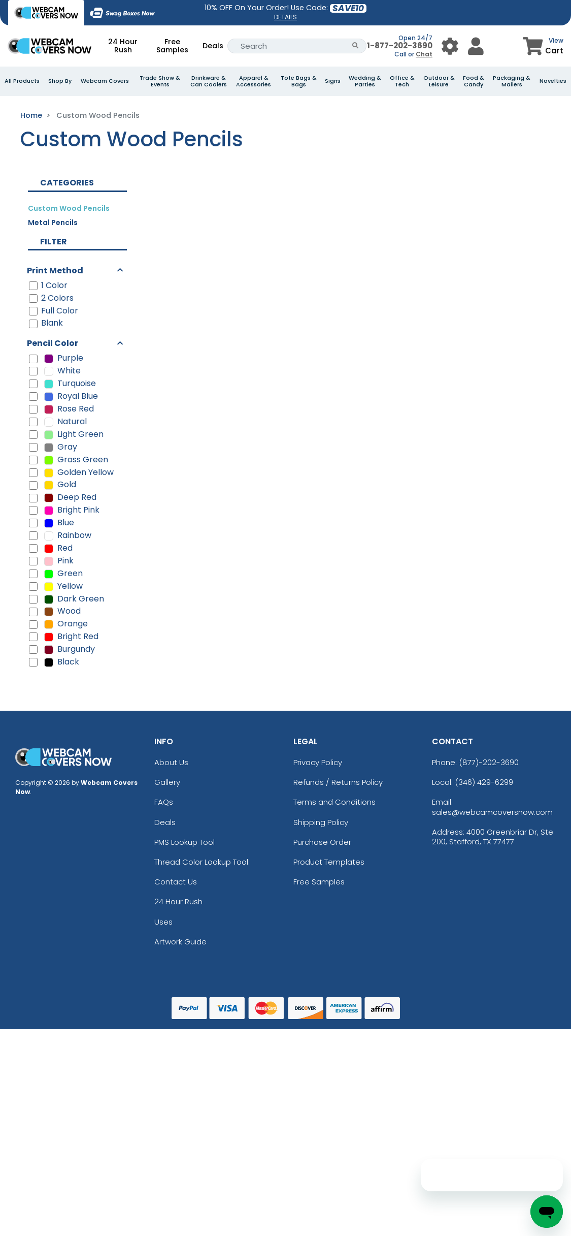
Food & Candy (473, 81)
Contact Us (175, 881)
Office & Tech (402, 81)
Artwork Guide (180, 941)
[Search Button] (355, 46)
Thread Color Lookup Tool (201, 862)
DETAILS (285, 17)
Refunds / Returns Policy (338, 782)
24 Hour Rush (123, 46)
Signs (333, 81)
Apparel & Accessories (253, 81)
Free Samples (172, 46)
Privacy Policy (317, 762)
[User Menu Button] (450, 46)
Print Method (55, 270)
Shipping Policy (320, 822)
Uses (163, 921)
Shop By (60, 81)
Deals (213, 46)
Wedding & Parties (365, 81)
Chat (424, 54)
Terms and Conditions (334, 802)
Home (31, 115)
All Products (22, 81)
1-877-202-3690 (399, 45)
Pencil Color (52, 343)
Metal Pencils (53, 222)
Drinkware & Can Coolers (208, 81)
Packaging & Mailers (511, 81)
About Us (171, 762)
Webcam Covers (105, 81)
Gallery (167, 782)
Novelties (553, 81)
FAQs (163, 802)
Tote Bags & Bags (299, 81)
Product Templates (328, 862)
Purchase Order (322, 842)
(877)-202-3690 (489, 762)
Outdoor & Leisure (439, 81)
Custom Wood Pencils (69, 208)
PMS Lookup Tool (184, 842)
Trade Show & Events (160, 81)
